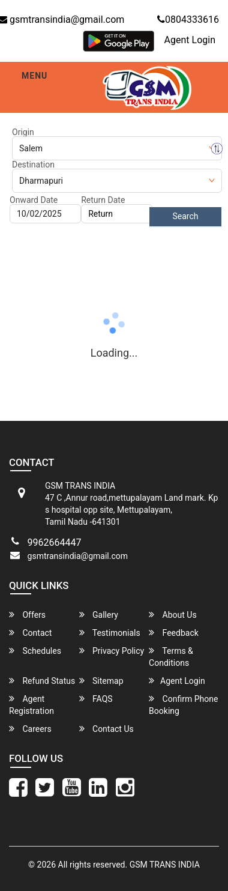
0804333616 (188, 19)
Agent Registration (31, 704)
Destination (33, 164)
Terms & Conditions (171, 656)
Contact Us (106, 728)
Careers (30, 728)
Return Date (103, 200)
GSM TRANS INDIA (165, 864)
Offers (27, 614)
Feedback (174, 632)
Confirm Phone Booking (183, 704)
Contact (30, 632)
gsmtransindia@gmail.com (78, 556)
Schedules (35, 650)
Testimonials (109, 632)
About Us (173, 614)
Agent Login (189, 40)
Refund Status (42, 680)
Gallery (98, 614)
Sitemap (101, 680)
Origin (23, 132)
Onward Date (34, 200)
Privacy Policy (112, 650)
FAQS (96, 698)
